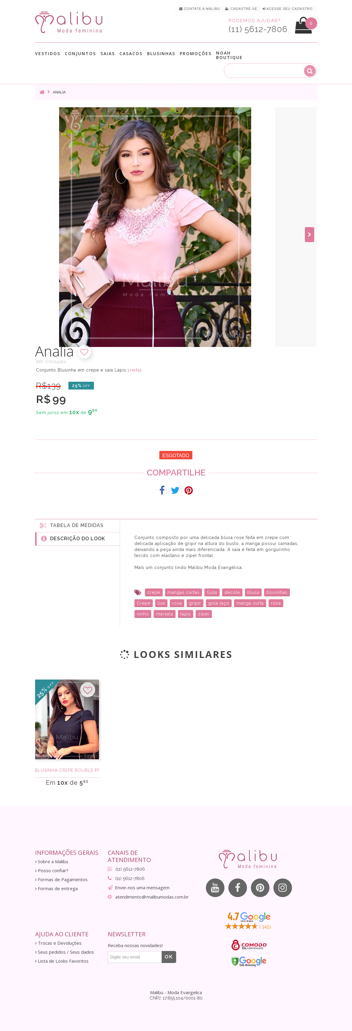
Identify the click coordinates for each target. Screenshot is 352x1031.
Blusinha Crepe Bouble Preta (67, 770)
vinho (143, 614)
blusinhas (276, 592)
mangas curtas (183, 592)
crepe (153, 592)
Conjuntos (80, 53)
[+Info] (135, 370)
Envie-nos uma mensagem (142, 887)
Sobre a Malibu (51, 861)
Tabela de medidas (72, 525)
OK (169, 956)
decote (232, 592)
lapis (185, 614)
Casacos (131, 53)
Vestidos (47, 53)
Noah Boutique (229, 55)
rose (276, 603)
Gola (212, 592)
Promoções (196, 53)
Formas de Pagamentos (61, 879)
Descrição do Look (73, 538)
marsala (164, 614)
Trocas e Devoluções (58, 943)
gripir (195, 603)
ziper (203, 614)
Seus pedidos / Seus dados (64, 952)
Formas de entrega (56, 888)
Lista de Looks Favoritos (62, 961)
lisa (161, 603)
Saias (108, 53)
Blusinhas (161, 53)
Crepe (143, 603)
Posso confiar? (51, 870)
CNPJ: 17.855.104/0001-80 (176, 998)
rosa (177, 603)
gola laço (218, 603)
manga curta (250, 603)
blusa (253, 592)
